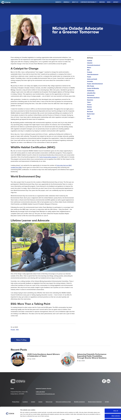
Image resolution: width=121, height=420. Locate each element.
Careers (89, 104)
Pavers (89, 118)
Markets (58, 6)
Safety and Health (92, 79)
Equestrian (90, 100)
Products (89, 72)
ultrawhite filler (91, 93)
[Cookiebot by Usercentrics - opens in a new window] (10, 417)
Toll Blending (90, 90)
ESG (17, 330)
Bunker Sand (90, 114)
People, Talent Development (95, 84)
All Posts (90, 58)
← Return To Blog (20, 340)
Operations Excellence (93, 97)
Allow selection (105, 411)
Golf (88, 116)
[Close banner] (118, 404)
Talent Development (92, 74)
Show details (87, 416)
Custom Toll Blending (93, 88)
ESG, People (90, 86)
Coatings (89, 60)
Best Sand (90, 111)
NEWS (108, 6)
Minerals (66, 6)
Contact (115, 6)
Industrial (89, 63)
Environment (90, 95)
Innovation (90, 81)
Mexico (89, 67)
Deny (105, 416)
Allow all (105, 405)
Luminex (89, 109)
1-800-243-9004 (40, 392)
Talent (89, 102)
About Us (75, 6)
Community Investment (93, 65)
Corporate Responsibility (88, 6)
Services (102, 6)
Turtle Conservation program (48, 157)
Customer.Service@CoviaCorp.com (45, 394)
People (13, 330)
